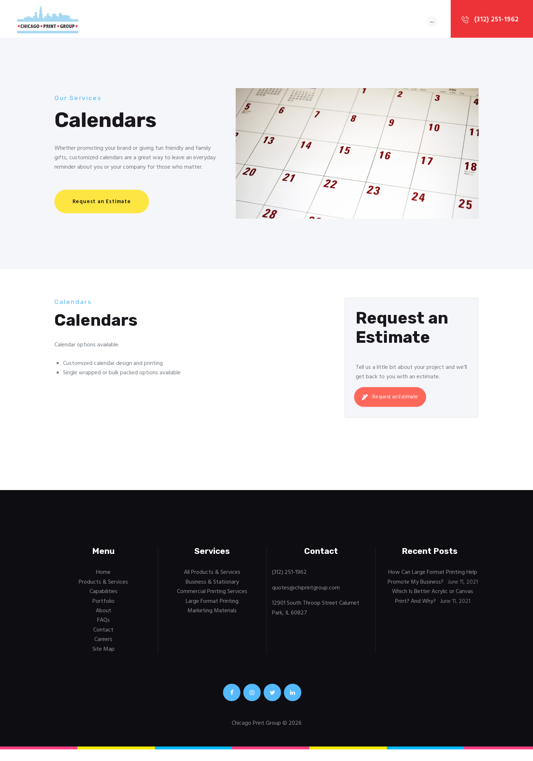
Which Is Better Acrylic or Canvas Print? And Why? (432, 599)
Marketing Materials (212, 613)
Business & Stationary (212, 585)
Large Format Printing (212, 604)
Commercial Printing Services (212, 594)
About (103, 613)
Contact (103, 633)
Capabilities (103, 594)
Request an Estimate (391, 400)
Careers (103, 642)
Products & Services (103, 585)
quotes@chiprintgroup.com (306, 591)
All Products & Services (212, 575)
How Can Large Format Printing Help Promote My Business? (432, 580)
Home (103, 575)
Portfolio (103, 604)
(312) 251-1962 (289, 575)
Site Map (103, 652)
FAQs (103, 623)
